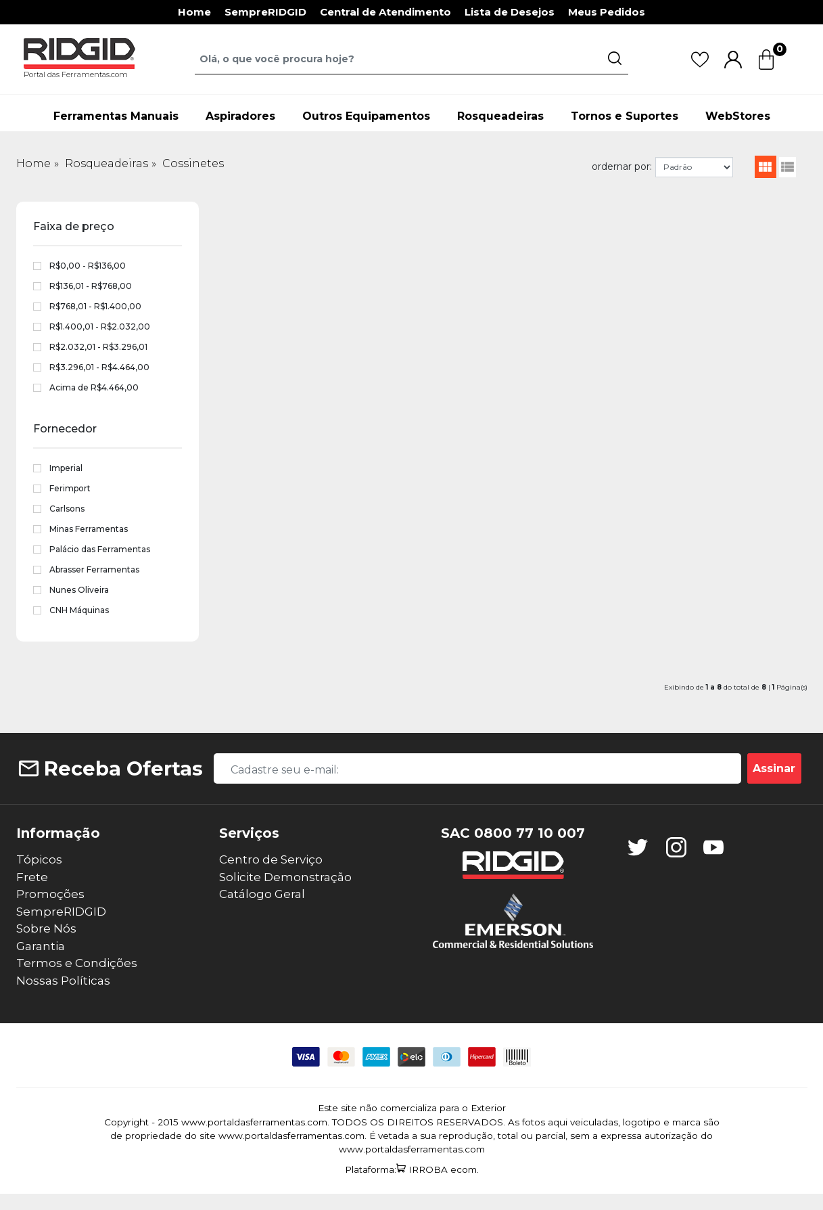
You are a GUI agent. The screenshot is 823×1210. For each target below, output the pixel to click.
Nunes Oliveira (79, 590)
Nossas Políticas (63, 980)
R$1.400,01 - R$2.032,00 (99, 326)
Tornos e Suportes (624, 116)
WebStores (737, 116)
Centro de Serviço (271, 859)
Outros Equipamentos (366, 116)
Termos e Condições (76, 963)
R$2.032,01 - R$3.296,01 (98, 347)
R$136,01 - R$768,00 (90, 286)
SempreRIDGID (265, 11)
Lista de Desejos (510, 11)
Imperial (66, 468)
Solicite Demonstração (285, 877)
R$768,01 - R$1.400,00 (95, 306)
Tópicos (39, 859)
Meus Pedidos (606, 11)
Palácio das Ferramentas (99, 549)
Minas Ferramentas (88, 529)
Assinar (774, 768)
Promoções (50, 894)
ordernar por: (622, 166)
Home (194, 11)
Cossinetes (193, 163)
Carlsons (67, 508)
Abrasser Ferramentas (94, 569)
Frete (32, 877)
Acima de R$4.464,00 (94, 387)
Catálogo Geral (262, 894)
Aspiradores (240, 116)
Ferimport (70, 488)
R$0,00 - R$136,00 (87, 266)
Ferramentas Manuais (116, 116)
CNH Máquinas (79, 610)
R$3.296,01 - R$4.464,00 (99, 367)
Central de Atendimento (385, 11)
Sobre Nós (46, 928)
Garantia (40, 946)
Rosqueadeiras (500, 116)
